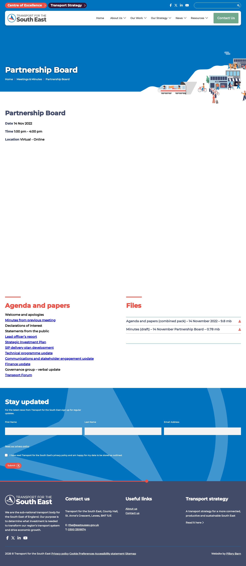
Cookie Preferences (81, 553)
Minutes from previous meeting (30, 320)
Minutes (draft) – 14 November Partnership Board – (173, 329)
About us (131, 508)
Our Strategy (159, 18)
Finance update (17, 364)
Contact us (132, 513)
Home (100, 18)
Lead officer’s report (21, 337)
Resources (197, 18)
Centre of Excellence (25, 5)
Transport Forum (18, 375)
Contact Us (226, 18)
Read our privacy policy (17, 446)
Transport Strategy (66, 5)
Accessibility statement (110, 553)
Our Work (136, 18)
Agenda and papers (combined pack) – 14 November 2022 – (179, 321)
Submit (11, 465)
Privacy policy (60, 553)
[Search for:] (216, 5)
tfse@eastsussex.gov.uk (83, 525)
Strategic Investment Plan (25, 342)
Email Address (171, 422)
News (179, 18)
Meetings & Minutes (29, 79)
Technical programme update (29, 353)
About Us (116, 18)
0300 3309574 (77, 529)
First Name (11, 422)
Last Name (90, 422)
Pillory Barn (233, 553)
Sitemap (130, 553)
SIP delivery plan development (29, 348)
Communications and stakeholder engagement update (49, 358)
